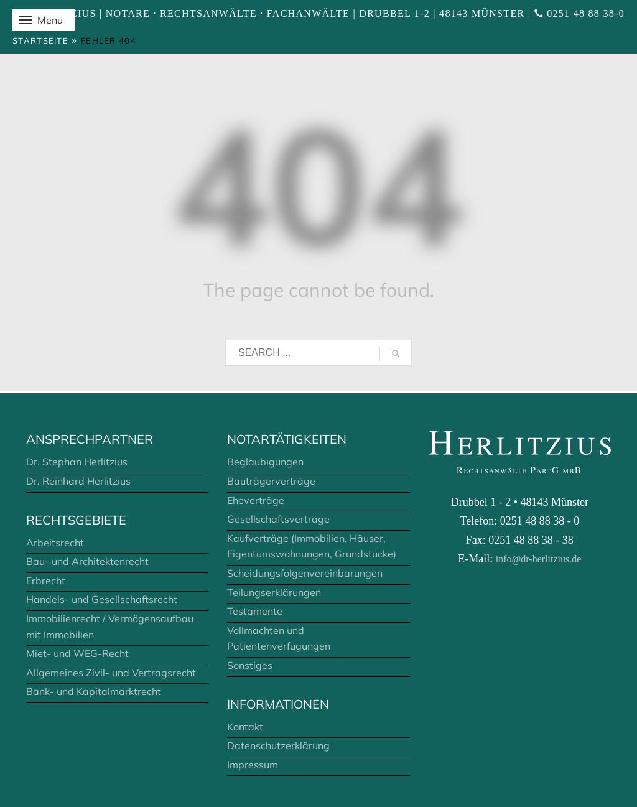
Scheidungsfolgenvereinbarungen (305, 573)
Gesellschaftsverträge (278, 519)
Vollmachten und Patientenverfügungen (278, 638)
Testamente (254, 611)
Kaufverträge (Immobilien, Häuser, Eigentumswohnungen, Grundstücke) (311, 546)
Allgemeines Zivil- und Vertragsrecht (111, 672)
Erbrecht (45, 580)
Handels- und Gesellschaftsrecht (101, 599)
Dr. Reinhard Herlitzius (78, 481)
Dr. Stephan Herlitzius (77, 461)
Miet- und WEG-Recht (77, 653)
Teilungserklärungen (274, 592)
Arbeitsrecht (55, 542)
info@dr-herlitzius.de (538, 559)
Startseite (40, 40)
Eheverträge (255, 500)
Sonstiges (249, 665)
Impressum (252, 764)
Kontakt (245, 727)
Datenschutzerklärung (278, 745)
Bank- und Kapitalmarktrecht (93, 691)
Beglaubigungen (265, 461)
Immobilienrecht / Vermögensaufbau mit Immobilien (109, 626)
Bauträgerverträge (271, 481)
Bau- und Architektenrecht (87, 561)
